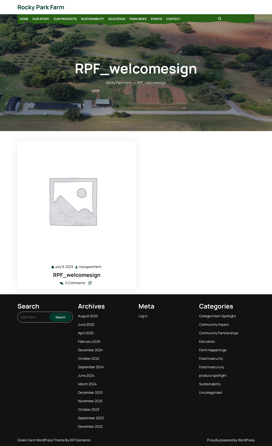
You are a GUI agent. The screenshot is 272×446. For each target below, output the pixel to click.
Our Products (65, 19)
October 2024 (88, 358)
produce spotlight (213, 375)
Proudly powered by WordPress (231, 440)
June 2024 (86, 375)
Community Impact (214, 324)
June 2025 (86, 324)
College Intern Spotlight (217, 316)
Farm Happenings (212, 350)
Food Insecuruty (211, 367)
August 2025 (88, 316)
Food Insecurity (211, 358)
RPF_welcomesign (77, 275)
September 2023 (91, 418)
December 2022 (90, 426)
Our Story (41, 19)
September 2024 (91, 367)
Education (116, 19)
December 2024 (90, 350)
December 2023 (90, 392)
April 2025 (86, 333)
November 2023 (90, 401)
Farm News (138, 19)
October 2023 (88, 409)
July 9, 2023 (64, 267)
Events (156, 19)
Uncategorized (210, 392)
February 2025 (89, 341)
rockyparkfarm (90, 266)
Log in (143, 316)
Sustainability (92, 19)
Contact (173, 19)
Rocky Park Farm (40, 7)
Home (24, 19)
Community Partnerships (218, 333)
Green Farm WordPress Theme (41, 440)
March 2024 (87, 384)
